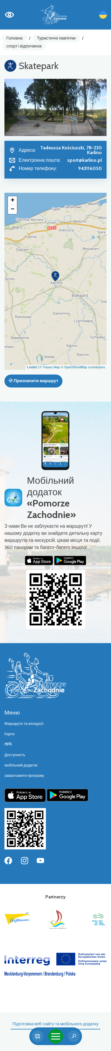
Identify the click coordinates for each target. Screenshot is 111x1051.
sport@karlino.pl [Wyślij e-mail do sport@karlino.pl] (84, 160)
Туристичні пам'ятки (56, 38)
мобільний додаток (21, 765)
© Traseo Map (49, 367)
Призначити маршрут (33, 380)
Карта (9, 734)
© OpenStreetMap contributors (83, 367)
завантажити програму (24, 775)
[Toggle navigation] (55, 1036)
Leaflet (32, 367)
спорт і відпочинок (24, 46)
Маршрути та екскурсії (24, 723)
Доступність (14, 755)
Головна (15, 38)
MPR (8, 744)
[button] (55, 276)
